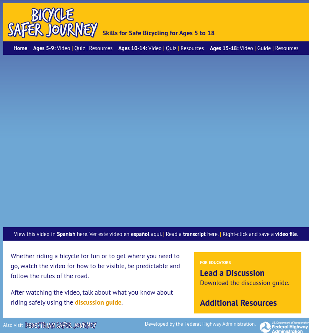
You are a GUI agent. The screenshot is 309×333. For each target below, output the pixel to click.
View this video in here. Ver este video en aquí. (87, 234)
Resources (100, 48)
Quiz (80, 48)
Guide (264, 48)
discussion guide (98, 302)
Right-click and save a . (260, 234)
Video (63, 48)
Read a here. (192, 234)
